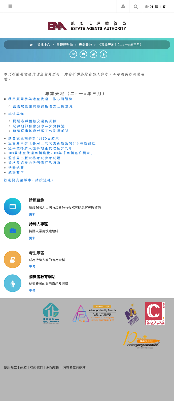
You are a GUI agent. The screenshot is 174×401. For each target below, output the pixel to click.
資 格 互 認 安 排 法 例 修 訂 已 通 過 (34, 162)
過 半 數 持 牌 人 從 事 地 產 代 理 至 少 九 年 (40, 148)
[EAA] (87, 25)
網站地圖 (52, 367)
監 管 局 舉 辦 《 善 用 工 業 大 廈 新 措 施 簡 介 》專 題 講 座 (51, 143)
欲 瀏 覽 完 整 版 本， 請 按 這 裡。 (29, 180)
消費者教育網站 (42, 276)
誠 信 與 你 (16, 113)
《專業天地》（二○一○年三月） (120, 44)
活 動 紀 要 (16, 167)
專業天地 (85, 44)
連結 (23, 367)
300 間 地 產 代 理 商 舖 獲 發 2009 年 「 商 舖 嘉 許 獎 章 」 (51, 153)
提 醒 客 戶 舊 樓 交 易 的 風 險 (34, 121)
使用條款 (10, 367)
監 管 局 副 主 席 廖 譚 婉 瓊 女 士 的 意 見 (43, 106)
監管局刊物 (64, 44)
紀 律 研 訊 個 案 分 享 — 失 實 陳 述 (38, 126)
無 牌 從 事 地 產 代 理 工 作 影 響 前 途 (40, 131)
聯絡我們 (36, 367)
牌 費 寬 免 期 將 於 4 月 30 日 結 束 (33, 138)
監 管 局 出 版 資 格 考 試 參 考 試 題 (34, 158)
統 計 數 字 (16, 172)
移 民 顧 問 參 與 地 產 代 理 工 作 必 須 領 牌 (40, 99)
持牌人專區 (38, 223)
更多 (32, 214)
